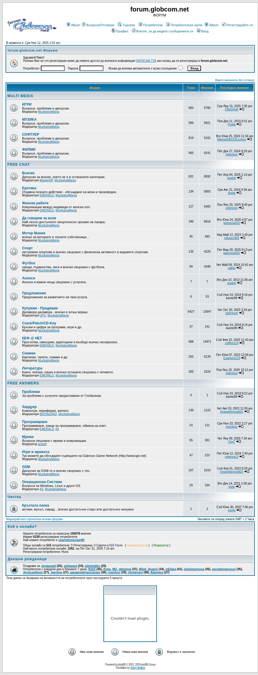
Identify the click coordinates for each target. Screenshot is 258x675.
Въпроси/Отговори (98, 25)
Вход (203, 31)
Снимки (29, 353)
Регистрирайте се (237, 25)
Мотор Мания (33, 233)
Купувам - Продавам (40, 308)
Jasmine (56, 572)
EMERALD (47, 195)
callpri (231, 268)
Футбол (28, 263)
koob (231, 486)
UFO (43, 315)
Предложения (34, 293)
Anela (232, 193)
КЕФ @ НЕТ (32, 338)
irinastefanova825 (231, 411)
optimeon (232, 154)
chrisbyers (135, 572)
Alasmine (156, 572)
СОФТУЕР (30, 134)
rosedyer (114, 572)
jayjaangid (48, 566)
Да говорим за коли (39, 218)
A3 (57, 429)
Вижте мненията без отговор (234, 80)
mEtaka (170, 569)
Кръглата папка (35, 505)
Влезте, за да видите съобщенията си (162, 31)
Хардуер (29, 407)
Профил (120, 31)
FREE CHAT (18, 164)
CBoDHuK (231, 109)
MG (114, 569)
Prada (232, 124)
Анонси (28, 278)
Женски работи (35, 203)
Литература (32, 368)
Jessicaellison (33, 572)
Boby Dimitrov (137, 667)
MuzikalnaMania (48, 111)
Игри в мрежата (35, 452)
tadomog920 (231, 223)
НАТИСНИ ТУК (146, 60)
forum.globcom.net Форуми (33, 50)
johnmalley (92, 566)
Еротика (29, 188)
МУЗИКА (29, 119)
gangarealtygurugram (85, 572)
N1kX (92, 569)
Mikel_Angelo (148, 569)
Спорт (27, 248)
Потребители (151, 25)
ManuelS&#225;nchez (231, 139)
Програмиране (34, 422)
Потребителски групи (184, 25)
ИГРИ (26, 104)
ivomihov (231, 426)
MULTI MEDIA (20, 96)
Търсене (126, 25)
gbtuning (125, 569)
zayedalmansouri (224, 569)
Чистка (14, 497)
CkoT (231, 441)
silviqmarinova (194, 569)
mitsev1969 (231, 238)
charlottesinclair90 (71, 540)
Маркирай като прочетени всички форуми (34, 519)
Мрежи (28, 437)
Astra (107, 569)
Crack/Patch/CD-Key (39, 323)
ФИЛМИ (29, 149)
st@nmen (231, 313)
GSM (26, 467)
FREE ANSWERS (23, 383)
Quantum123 (231, 358)
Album (73, 25)
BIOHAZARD (48, 414)
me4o (231, 510)
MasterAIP (46, 180)
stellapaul (70, 566)
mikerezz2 (232, 456)
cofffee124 (231, 343)
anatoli (231, 178)
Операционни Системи (42, 482)
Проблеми (31, 392)
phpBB (121, 664)
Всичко (28, 173)
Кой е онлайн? (22, 527)
